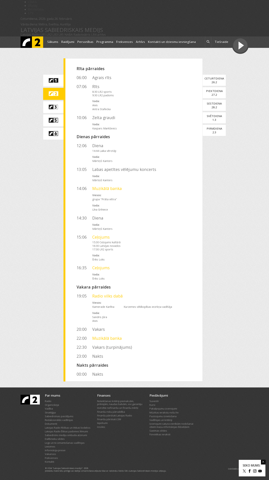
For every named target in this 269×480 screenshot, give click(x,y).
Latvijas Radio (30, 35)
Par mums (52, 395)
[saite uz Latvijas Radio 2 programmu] (53, 94)
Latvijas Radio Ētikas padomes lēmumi (66, 431)
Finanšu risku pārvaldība (111, 411)
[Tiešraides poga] (240, 46)
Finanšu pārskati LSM (109, 419)
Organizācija (52, 405)
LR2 (49, 35)
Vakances (50, 454)
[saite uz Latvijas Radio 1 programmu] (53, 80)
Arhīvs (140, 42)
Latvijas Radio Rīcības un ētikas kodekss (67, 427)
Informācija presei (55, 450)
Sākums (52, 42)
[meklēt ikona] (208, 42)
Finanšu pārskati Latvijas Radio (114, 415)
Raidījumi (67, 42)
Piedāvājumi (158, 395)
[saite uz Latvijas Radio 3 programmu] (53, 107)
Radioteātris (81, 35)
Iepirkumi (102, 423)
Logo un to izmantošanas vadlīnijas (65, 442)
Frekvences (124, 42)
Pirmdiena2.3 (216, 130)
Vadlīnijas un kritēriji (160, 420)
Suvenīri (154, 401)
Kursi (152, 405)
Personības (85, 42)
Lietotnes (50, 446)
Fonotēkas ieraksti (159, 434)
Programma (104, 42)
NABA (68, 35)
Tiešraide (221, 42)
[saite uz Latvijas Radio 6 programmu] (53, 134)
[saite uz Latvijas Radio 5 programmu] (53, 120)
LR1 (43, 35)
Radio (48, 401)
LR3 (55, 35)
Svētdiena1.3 (216, 118)
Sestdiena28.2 (216, 105)
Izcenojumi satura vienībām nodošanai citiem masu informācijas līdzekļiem (171, 425)
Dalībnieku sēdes (55, 439)
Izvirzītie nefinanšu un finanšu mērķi (117, 408)
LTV (31, 13)
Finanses (104, 395)
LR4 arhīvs (98, 35)
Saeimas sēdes (158, 430)
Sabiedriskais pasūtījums (59, 416)
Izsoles (101, 427)
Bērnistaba (36, 9)
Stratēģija (50, 412)
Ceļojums (101, 237)
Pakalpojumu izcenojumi (163, 408)
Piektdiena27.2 (216, 92)
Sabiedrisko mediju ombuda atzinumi (66, 435)
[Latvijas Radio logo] (32, 42)
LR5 (61, 35)
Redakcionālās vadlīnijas (59, 420)
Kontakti (49, 461)
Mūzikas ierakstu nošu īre (164, 412)
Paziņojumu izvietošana (163, 416)
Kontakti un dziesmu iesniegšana (172, 42)
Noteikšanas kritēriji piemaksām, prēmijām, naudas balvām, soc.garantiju (119, 402)
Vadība (49, 408)
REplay (32, 6)
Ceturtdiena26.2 (216, 80)
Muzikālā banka (107, 188)
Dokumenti (51, 423)
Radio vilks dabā (107, 296)
